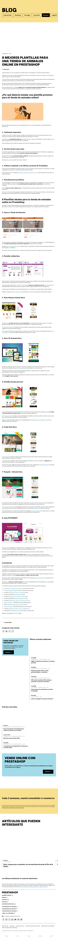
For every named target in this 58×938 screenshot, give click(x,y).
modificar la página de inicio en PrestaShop (17, 604)
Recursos (51, 934)
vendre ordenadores (20, 598)
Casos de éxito (7, 15)
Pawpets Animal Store (9, 506)
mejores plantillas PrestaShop (11, 590)
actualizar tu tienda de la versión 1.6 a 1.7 (27, 172)
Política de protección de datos (33, 926)
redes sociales (45, 464)
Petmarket (6, 547)
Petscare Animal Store (9, 327)
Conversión (36, 15)
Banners (14, 613)
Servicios (29, 934)
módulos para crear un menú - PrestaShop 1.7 (19, 608)
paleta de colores (17, 610)
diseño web (23, 84)
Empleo (4, 897)
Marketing (18, 15)
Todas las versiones (8, 913)
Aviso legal (12, 926)
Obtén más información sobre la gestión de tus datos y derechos (32, 886)
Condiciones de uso (20, 926)
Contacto (5, 899)
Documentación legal (9, 904)
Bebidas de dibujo (8, 602)
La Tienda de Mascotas (14, 246)
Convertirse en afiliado (10, 911)
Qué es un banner (8, 606)
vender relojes (18, 594)
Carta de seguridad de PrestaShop (9, 927)
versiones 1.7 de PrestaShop (39, 420)
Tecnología (27, 15)
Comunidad (40, 934)
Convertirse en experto (9, 908)
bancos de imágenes (35, 511)
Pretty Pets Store (6, 456)
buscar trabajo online (40, 577)
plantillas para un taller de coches (17, 596)
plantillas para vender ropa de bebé (17, 592)
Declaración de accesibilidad (47, 926)
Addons (18, 934)
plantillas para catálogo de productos (13, 588)
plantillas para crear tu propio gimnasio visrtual (19, 600)
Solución (6, 934)
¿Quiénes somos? (7, 895)
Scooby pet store (8, 416)
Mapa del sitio (5, 926)
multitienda (17, 291)
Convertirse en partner (9, 906)
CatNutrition (19, 285)
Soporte (5, 901)
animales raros (36, 508)
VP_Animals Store (22, 368)
